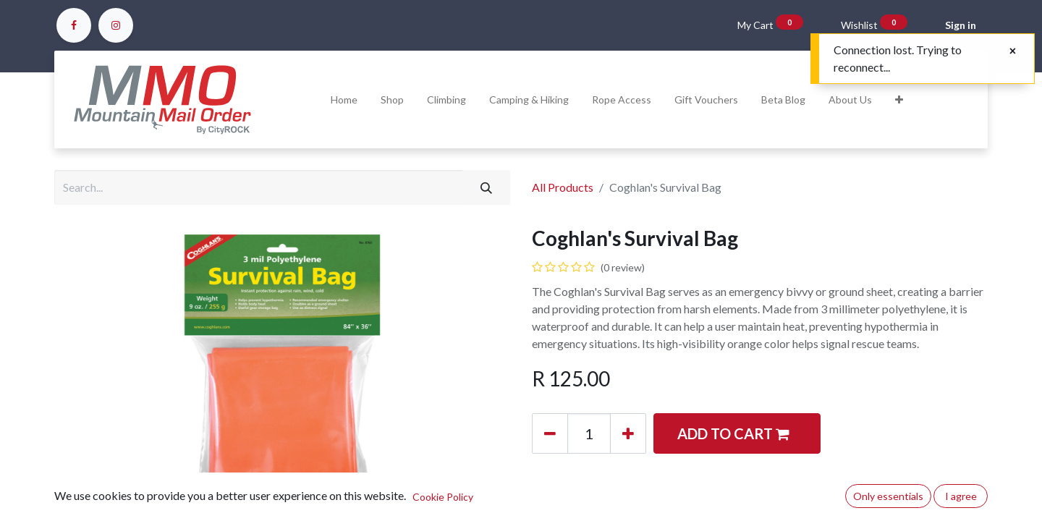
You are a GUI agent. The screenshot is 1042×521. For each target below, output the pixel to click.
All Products (562, 187)
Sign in (960, 25)
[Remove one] (550, 433)
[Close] (1012, 50)
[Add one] (628, 433)
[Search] (486, 187)
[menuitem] (344, 99)
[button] (899, 99)
